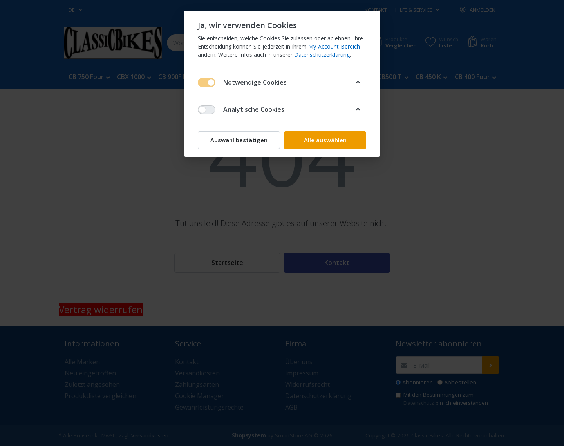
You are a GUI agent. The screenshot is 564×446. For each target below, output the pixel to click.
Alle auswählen (325, 140)
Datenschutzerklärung (322, 54)
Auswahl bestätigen (239, 140)
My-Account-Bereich (334, 46)
